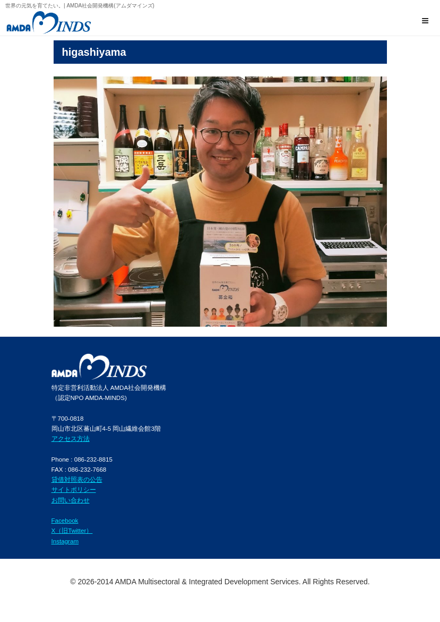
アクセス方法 (70, 438)
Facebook (65, 520)
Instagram (65, 541)
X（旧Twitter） (72, 530)
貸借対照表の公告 (76, 479)
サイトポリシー (73, 489)
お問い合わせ (70, 500)
